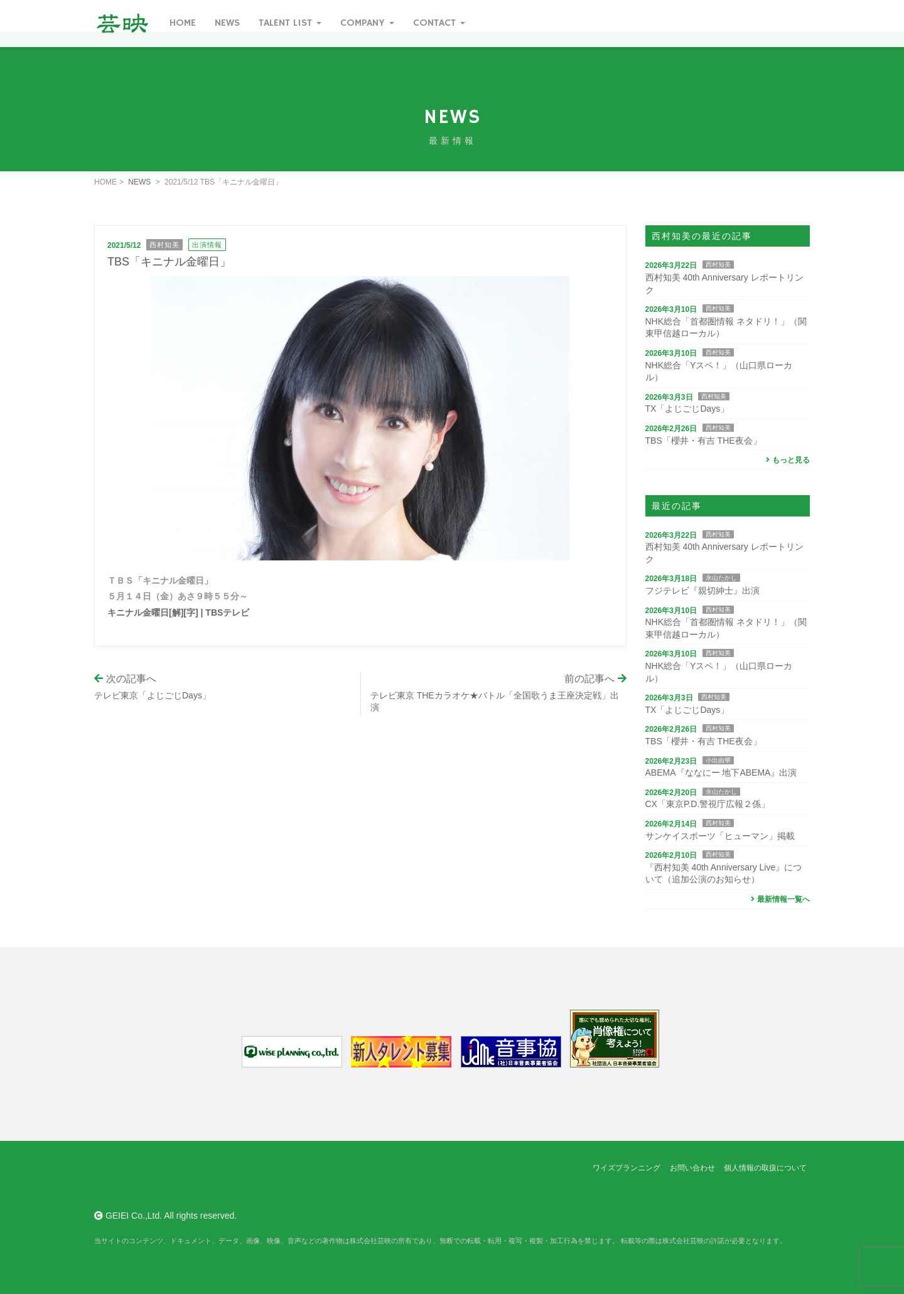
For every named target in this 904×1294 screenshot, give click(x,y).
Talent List (290, 23)
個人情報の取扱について (765, 1167)
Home (183, 23)
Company (367, 23)
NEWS (139, 182)
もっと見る (786, 460)
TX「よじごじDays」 (687, 409)
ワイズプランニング (626, 1167)
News (227, 23)
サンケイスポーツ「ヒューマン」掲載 (720, 836)
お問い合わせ (692, 1167)
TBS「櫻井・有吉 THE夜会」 (703, 441)
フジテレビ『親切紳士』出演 (702, 591)
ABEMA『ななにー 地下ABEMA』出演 (721, 772)
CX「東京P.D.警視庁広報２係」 (707, 804)
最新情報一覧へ (779, 899)
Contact (439, 23)
